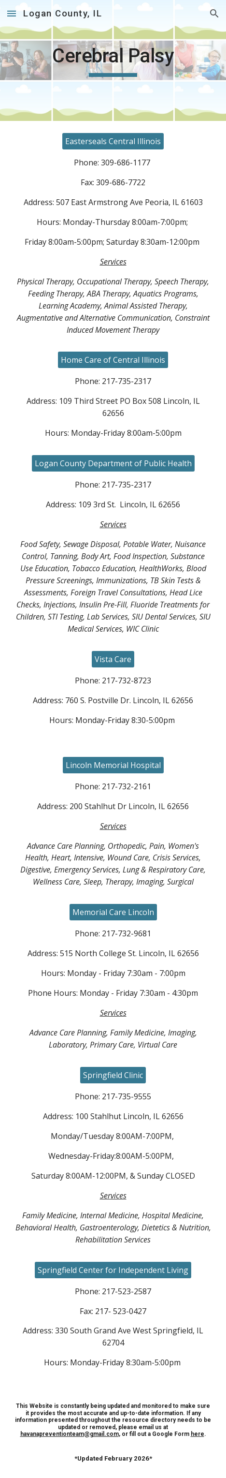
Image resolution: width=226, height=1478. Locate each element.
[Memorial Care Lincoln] (113, 912)
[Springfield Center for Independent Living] (113, 1270)
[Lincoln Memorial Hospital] (113, 765)
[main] (113, 60)
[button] (11, 13)
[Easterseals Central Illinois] (113, 141)
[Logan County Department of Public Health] (113, 463)
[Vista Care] (113, 659)
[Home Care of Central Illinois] (113, 360)
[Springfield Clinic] (113, 1075)
